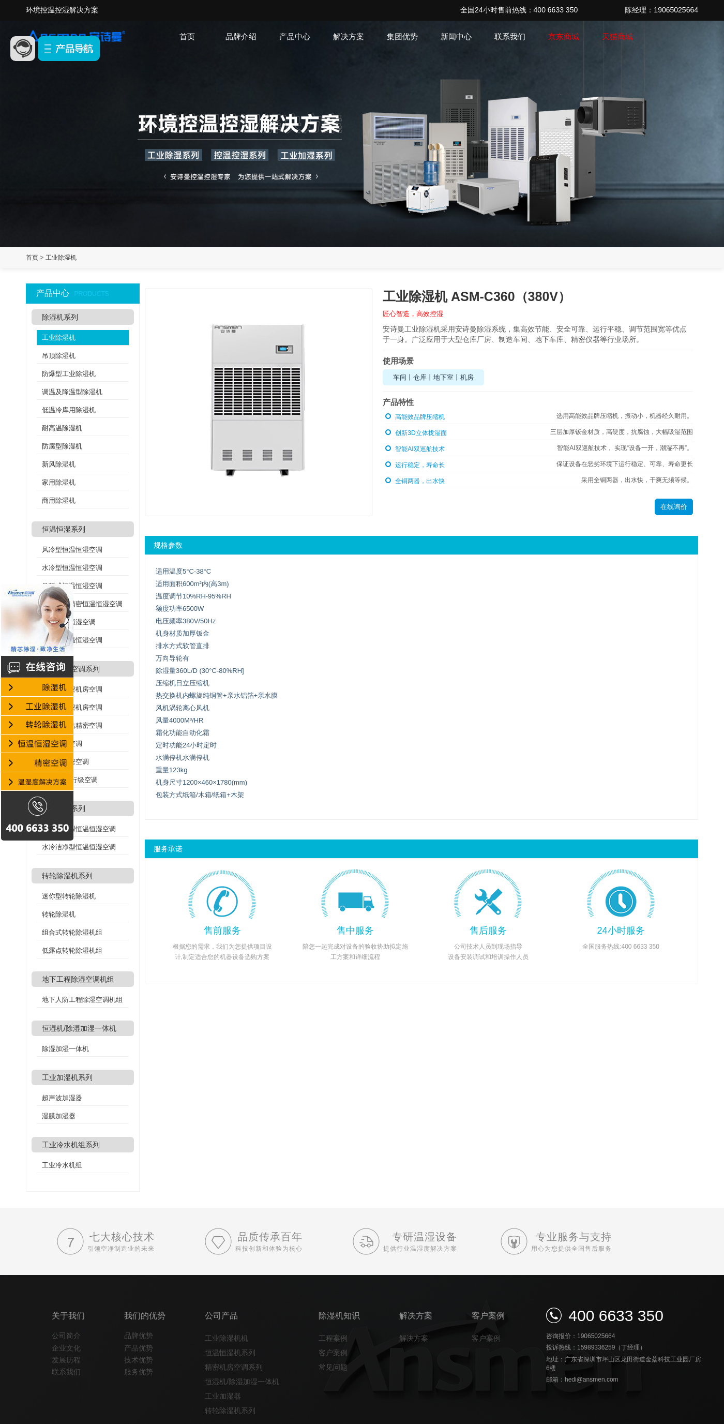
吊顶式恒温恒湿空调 (72, 586)
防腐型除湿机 (62, 446)
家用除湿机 (59, 482)
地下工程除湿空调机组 (78, 979)
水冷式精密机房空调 (72, 707)
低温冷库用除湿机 (69, 410)
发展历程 (66, 1360)
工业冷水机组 (62, 1165)
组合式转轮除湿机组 (72, 932)
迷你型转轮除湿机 (69, 896)
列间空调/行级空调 (70, 780)
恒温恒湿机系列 (230, 1352)
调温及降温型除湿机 (72, 392)
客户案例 (333, 1352)
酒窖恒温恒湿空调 (69, 622)
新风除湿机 (59, 464)
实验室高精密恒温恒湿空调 (82, 604)
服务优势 (138, 1372)
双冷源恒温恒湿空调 (72, 640)
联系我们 (509, 36)
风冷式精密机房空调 (72, 689)
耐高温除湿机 (62, 428)
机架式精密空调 (65, 762)
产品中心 (294, 36)
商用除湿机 (59, 500)
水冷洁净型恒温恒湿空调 (79, 847)
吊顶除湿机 (59, 355)
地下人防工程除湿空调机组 (82, 999)
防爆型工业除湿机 (69, 374)
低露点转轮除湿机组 (72, 950)
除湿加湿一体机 (65, 1049)
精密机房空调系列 (71, 669)
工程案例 (333, 1338)
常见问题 (333, 1367)
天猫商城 (617, 36)
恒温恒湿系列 (63, 529)
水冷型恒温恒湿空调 (72, 568)
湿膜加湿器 (59, 1116)
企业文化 (66, 1348)
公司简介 (66, 1335)
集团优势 (402, 36)
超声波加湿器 (62, 1098)
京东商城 (563, 36)
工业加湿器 (223, 1396)
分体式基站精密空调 (72, 725)
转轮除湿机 (59, 914)
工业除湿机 (61, 257)
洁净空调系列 (63, 808)
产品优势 (138, 1348)
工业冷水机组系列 (71, 1145)
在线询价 (673, 507)
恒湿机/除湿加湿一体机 (79, 1028)
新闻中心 (456, 36)
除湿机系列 (60, 317)
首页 (187, 36)
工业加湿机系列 (67, 1077)
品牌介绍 (241, 36)
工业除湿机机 (226, 1338)
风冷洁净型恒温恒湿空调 (79, 829)
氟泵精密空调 (62, 743)
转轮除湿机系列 (67, 876)
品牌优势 (138, 1335)
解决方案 (348, 36)
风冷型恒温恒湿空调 (72, 549)
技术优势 (138, 1360)
